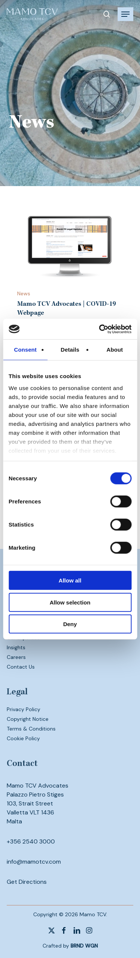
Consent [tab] (25, 349)
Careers (16, 657)
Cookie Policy (23, 738)
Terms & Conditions (31, 728)
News (23, 293)
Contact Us (21, 666)
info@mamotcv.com (34, 862)
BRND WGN (84, 945)
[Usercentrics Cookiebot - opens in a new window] (99, 329)
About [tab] (114, 349)
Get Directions (27, 882)
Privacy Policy (23, 709)
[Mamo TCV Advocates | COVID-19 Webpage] (70, 245)
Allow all (70, 580)
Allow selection (70, 602)
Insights (16, 647)
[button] (125, 14)
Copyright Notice (28, 719)
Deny (70, 624)
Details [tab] (70, 349)
